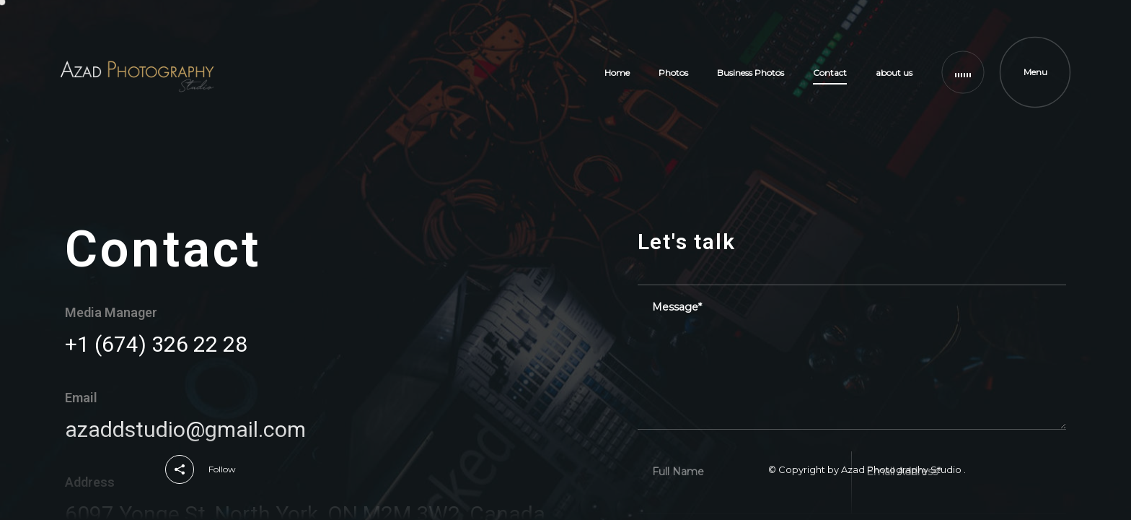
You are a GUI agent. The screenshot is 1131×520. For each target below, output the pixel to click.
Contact (830, 72)
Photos (673, 72)
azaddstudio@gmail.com (185, 429)
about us (894, 72)
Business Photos (750, 72)
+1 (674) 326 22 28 (156, 344)
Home (617, 72)
